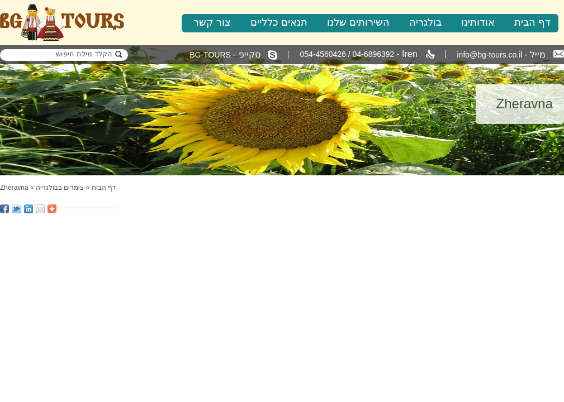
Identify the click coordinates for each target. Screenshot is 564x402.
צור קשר (212, 22)
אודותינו (478, 22)
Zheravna (14, 188)
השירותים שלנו (358, 22)
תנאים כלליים (278, 22)
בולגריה (425, 22)
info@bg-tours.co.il (511, 54)
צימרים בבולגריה (60, 188)
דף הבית (532, 22)
